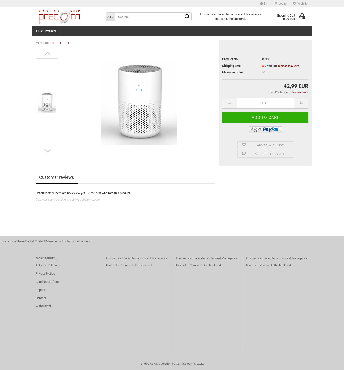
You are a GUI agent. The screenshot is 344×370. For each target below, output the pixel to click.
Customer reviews (56, 177)
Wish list (300, 3)
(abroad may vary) (289, 66)
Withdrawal (43, 306)
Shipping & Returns (48, 265)
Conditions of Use (48, 281)
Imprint (40, 290)
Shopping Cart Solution (156, 363)
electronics (46, 31)
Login (280, 3)
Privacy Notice (45, 273)
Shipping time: (232, 66)
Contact (41, 298)
